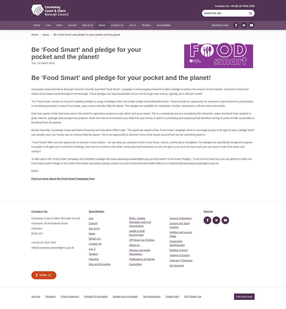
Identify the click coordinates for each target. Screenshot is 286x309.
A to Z (92, 248)
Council (93, 223)
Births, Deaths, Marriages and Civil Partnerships (140, 222)
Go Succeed (177, 265)
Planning (94, 259)
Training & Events (180, 255)
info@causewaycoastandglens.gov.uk (52, 247)
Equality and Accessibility (125, 296)
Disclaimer (50, 296)
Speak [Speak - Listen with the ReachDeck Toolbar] (43, 275)
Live (91, 218)
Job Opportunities (152, 296)
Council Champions (181, 218)
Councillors (135, 264)
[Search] (224, 13)
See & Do (94, 228)
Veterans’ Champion (181, 260)
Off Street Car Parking (141, 240)
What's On (95, 238)
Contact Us (95, 243)
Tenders (93, 254)
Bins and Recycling (100, 264)
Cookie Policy (172, 296)
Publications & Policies (142, 259)
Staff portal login (244, 296)
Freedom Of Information (96, 296)
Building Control (179, 250)
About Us (134, 245)
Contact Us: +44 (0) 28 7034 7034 (235, 6)
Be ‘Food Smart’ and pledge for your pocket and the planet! (86, 34)
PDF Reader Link (192, 296)
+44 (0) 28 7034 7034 (43, 242)
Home (34, 34)
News (46, 34)
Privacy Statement (70, 296)
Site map (35, 296)
